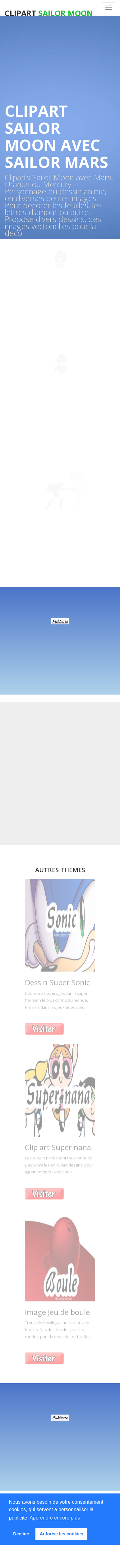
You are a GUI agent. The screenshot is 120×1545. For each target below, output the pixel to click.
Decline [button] (21, 1533)
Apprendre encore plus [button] (55, 1517)
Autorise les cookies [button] (61, 1533)
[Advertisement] (60, 643)
